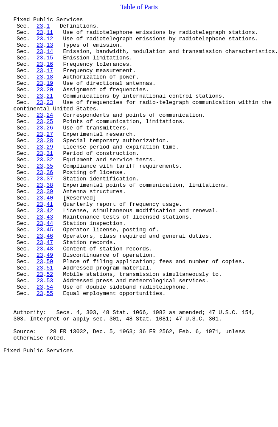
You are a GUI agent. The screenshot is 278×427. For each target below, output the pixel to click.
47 (49, 288)
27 (49, 158)
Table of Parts (139, 7)
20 (49, 104)
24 (49, 135)
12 (49, 43)
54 (49, 341)
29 (49, 173)
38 (49, 219)
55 (49, 349)
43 (49, 257)
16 (49, 74)
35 (49, 196)
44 (49, 265)
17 (49, 81)
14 (49, 58)
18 (49, 89)
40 (49, 234)
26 (49, 150)
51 (49, 318)
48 (49, 295)
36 (49, 204)
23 (40, 28)
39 (49, 226)
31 (49, 181)
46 (49, 280)
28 (49, 165)
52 (49, 326)
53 (49, 333)
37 (49, 211)
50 (49, 311)
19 (49, 97)
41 (49, 242)
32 (49, 188)
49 (49, 303)
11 (49, 35)
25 (49, 142)
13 (49, 51)
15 (49, 66)
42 (49, 249)
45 (49, 272)
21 (49, 112)
